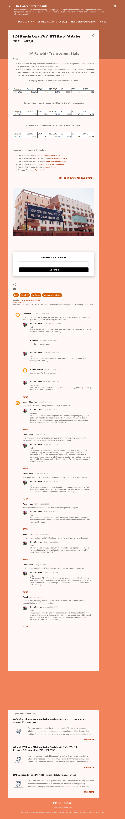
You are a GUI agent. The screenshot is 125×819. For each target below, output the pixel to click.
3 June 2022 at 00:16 (50, 607)
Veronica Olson (67, 807)
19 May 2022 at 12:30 (41, 565)
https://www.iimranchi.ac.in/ (49, 155)
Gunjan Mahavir (36, 369)
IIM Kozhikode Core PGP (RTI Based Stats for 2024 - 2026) (44, 774)
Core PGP (25, 295)
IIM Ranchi (36, 295)
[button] (92, 36)
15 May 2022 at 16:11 (50, 512)
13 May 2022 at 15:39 (41, 504)
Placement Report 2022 (59, 158)
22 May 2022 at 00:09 (50, 572)
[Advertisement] (109, 69)
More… (103, 22)
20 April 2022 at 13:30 (41, 435)
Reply (25, 397)
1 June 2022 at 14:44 (36, 597)
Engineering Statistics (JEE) (52, 22)
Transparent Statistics (52, 295)
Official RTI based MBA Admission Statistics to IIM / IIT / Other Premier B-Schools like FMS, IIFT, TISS (46, 749)
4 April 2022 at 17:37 (46, 402)
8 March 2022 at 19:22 (49, 340)
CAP (16, 295)
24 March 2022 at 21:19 (52, 369)
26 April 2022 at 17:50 (41, 474)
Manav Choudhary (30, 402)
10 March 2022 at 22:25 (51, 353)
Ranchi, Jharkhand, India (30, 300)
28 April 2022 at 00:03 (50, 481)
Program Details (49, 167)
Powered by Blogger (62, 803)
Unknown (27, 314)
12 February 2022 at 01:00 (40, 314)
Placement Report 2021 (56, 161)
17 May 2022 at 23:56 (50, 542)
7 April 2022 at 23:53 (50, 410)
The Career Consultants (30, 6)
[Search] (115, 6)
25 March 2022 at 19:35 (51, 382)
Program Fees (41, 170)
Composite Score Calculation (52, 164)
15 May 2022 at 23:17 (41, 534)
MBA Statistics (26, 22)
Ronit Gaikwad (36, 323)
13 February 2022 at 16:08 (52, 324)
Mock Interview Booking (83, 22)
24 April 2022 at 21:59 (50, 444)
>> (76, 178)
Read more (89, 739)
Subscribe (53, 270)
